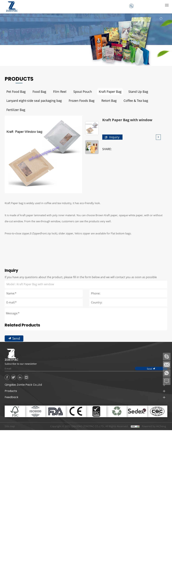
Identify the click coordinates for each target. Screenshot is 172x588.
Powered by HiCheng (154, 417)
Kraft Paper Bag (103, 92)
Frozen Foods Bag (76, 101)
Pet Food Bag (15, 92)
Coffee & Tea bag (127, 101)
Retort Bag (101, 101)
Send (16, 366)
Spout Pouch (78, 92)
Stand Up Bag (130, 92)
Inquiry (114, 128)
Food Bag (37, 92)
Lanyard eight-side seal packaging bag (31, 101)
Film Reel (56, 92)
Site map (10, 417)
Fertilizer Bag (154, 101)
